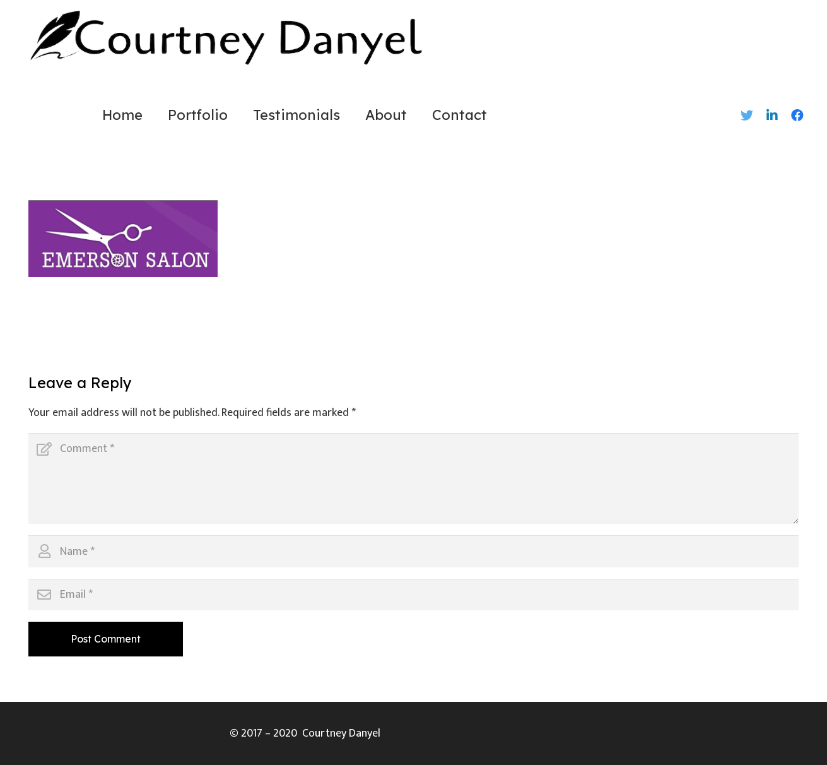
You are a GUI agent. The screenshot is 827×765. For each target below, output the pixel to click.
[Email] (413, 594)
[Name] (413, 551)
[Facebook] (797, 115)
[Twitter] (747, 115)
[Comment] (413, 478)
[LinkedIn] (772, 115)
